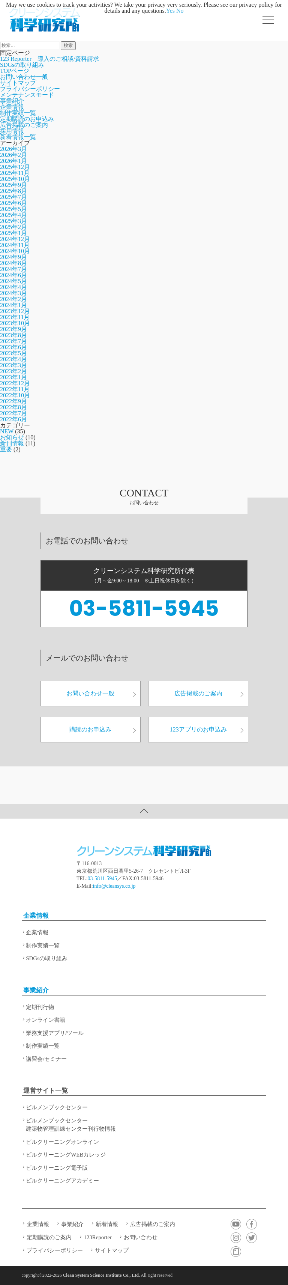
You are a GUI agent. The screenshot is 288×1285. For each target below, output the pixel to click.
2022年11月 (15, 389)
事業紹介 (12, 101)
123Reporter (98, 1237)
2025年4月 (13, 215)
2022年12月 (15, 383)
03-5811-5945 (144, 608)
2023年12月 (15, 311)
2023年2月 (13, 371)
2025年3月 (13, 221)
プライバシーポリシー (30, 89)
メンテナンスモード (27, 95)
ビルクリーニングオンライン (62, 1142)
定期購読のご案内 (49, 1237)
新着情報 (107, 1224)
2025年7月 (13, 197)
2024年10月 (15, 251)
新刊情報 (12, 443)
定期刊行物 (40, 1007)
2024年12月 (15, 239)
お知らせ (12, 437)
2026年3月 (13, 149)
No (180, 11)
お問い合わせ (141, 1237)
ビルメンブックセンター (57, 1107)
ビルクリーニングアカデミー (62, 1181)
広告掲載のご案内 (24, 125)
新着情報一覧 (18, 137)
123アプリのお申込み (207, 729)
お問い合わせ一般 (24, 77)
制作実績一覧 (18, 113)
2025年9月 (13, 185)
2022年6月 (13, 419)
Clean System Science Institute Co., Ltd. (101, 1275)
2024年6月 (13, 275)
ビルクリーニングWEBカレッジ (66, 1155)
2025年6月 (13, 203)
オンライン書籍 (45, 1020)
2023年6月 (13, 347)
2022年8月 (13, 407)
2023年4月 (13, 359)
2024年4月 (13, 287)
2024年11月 (15, 245)
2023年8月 (13, 335)
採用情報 (12, 131)
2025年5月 (13, 209)
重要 (6, 449)
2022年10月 (15, 395)
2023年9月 (13, 329)
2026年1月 (13, 161)
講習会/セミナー (46, 1059)
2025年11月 (15, 173)
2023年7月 (13, 341)
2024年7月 (13, 269)
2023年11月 (15, 317)
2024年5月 (13, 281)
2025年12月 (15, 167)
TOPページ (14, 71)
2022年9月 (13, 401)
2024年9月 (13, 257)
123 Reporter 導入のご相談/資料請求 (49, 59)
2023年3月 (13, 365)
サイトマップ (18, 83)
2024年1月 (13, 305)
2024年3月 (13, 293)
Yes (170, 11)
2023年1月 (13, 377)
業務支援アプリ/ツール (55, 1033)
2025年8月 (13, 191)
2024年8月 (13, 263)
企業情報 (12, 107)
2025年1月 (13, 233)
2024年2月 (13, 299)
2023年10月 (15, 323)
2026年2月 (13, 155)
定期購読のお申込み (27, 119)
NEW (7, 431)
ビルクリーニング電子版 (57, 1168)
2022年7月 (13, 413)
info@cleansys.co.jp (114, 886)
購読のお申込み (102, 729)
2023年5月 (13, 353)
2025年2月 (13, 227)
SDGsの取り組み (22, 65)
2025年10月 (15, 179)
